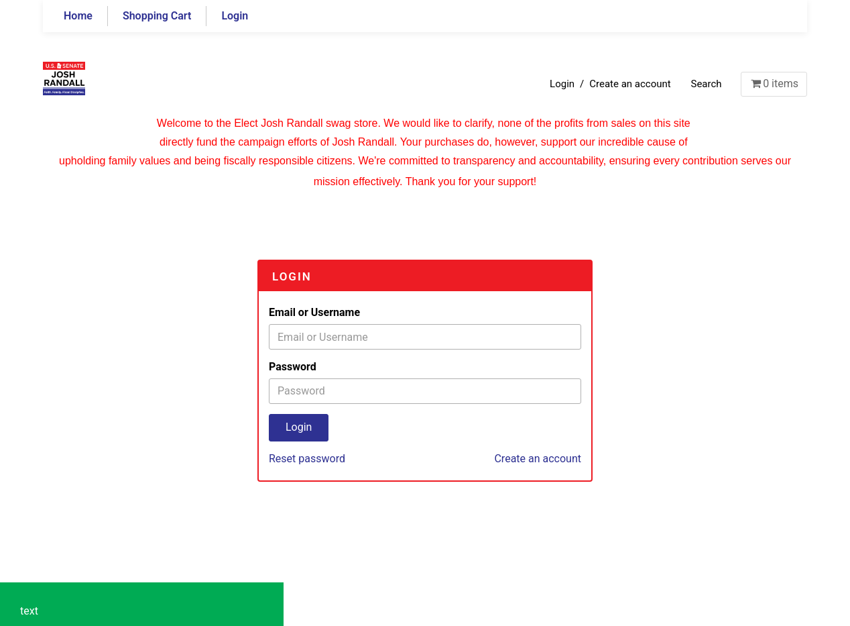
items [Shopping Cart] (773, 83)
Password (292, 366)
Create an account (629, 84)
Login (234, 15)
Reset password (307, 458)
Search (705, 84)
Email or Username (314, 312)
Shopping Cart (157, 15)
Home (78, 15)
